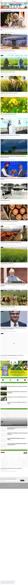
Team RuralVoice (2, 136)
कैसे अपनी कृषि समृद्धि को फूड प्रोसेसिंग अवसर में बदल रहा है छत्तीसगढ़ (16, 455)
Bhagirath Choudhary (3, 94)
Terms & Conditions (11, 505)
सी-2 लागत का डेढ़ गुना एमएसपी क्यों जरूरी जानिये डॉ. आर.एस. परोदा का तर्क (12, 355)
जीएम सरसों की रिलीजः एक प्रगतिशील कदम (7, 263)
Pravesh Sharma (2, 73)
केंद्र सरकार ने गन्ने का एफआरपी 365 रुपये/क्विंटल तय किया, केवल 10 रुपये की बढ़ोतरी (17, 408)
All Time (23, 388)
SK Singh (8, 398)
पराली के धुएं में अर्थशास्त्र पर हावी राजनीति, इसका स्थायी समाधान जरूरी (11, 242)
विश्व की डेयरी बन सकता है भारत (5, 200)
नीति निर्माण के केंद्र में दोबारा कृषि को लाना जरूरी (8, 72)
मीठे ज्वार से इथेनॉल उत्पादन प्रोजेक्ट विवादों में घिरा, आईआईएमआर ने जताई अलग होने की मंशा (17, 397)
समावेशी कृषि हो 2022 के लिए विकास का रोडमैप (8, 306)
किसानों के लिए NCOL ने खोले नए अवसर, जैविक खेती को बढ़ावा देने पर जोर (17, 401)
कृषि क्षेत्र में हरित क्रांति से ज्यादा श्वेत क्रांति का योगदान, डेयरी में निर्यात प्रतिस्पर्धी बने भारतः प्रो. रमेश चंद (14, 179)
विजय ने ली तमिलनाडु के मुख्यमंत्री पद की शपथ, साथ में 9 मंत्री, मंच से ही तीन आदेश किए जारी (17, 440)
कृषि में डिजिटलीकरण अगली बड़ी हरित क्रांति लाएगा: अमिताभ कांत (10, 135)
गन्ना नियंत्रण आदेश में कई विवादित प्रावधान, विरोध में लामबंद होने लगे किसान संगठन (17, 448)
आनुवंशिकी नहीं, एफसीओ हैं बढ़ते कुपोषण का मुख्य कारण (9, 93)
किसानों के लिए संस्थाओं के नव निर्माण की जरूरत (8, 50)
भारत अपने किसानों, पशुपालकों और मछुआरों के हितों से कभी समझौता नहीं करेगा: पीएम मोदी (13, 29)
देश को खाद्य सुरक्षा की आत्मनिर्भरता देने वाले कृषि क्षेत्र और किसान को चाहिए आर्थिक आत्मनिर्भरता (13, 285)
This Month (14, 388)
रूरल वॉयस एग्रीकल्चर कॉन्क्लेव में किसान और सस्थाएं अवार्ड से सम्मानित (11, 488)
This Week (5, 388)
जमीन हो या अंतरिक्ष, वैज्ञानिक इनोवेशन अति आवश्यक (8, 114)
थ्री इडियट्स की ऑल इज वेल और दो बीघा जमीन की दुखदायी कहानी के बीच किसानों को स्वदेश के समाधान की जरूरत (13, 157)
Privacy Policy (16, 505)
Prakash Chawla (2, 158)
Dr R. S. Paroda (2, 115)
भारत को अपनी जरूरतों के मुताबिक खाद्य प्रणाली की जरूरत (9, 221)
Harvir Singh (2, 52)
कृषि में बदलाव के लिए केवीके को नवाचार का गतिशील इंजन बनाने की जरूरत (17, 391)
